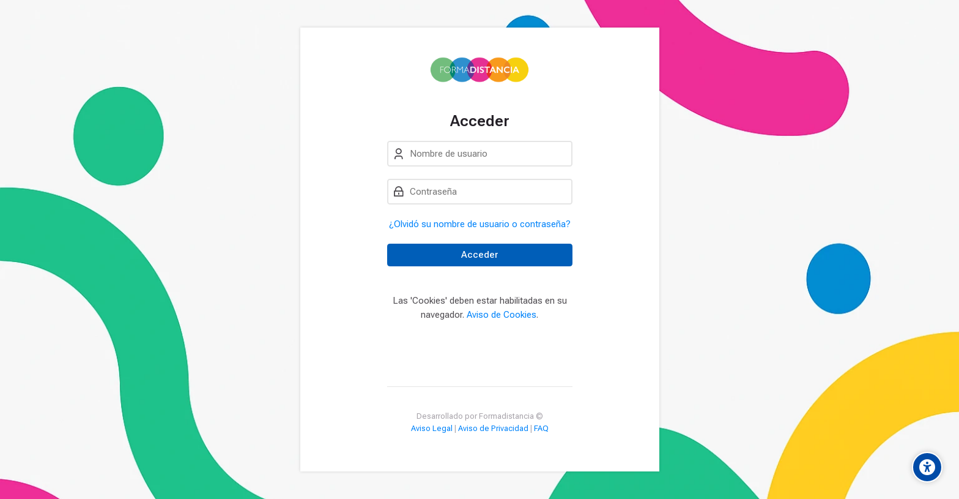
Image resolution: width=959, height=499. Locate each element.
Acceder (479, 254)
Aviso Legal (432, 428)
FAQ (541, 428)
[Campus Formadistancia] (479, 69)
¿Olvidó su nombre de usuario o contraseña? (480, 224)
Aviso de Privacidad (493, 428)
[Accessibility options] (927, 467)
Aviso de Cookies (501, 314)
